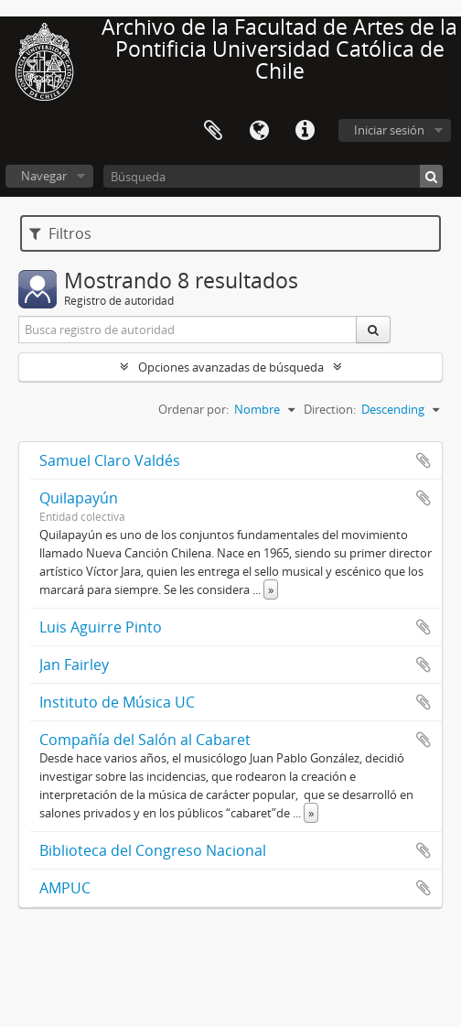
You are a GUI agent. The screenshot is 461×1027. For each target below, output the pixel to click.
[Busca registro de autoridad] (188, 329)
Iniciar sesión (389, 130)
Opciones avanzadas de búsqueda (231, 367)
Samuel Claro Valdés (109, 460)
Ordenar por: (193, 409)
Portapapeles (213, 131)
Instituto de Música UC (117, 702)
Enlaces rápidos (304, 131)
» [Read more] (270, 589)
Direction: (330, 409)
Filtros (60, 233)
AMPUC (65, 888)
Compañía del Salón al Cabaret (145, 740)
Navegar (44, 176)
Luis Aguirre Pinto (100, 627)
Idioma (259, 131)
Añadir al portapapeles (423, 460)
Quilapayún (78, 498)
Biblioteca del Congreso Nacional (152, 850)
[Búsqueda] (273, 176)
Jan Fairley (74, 664)
